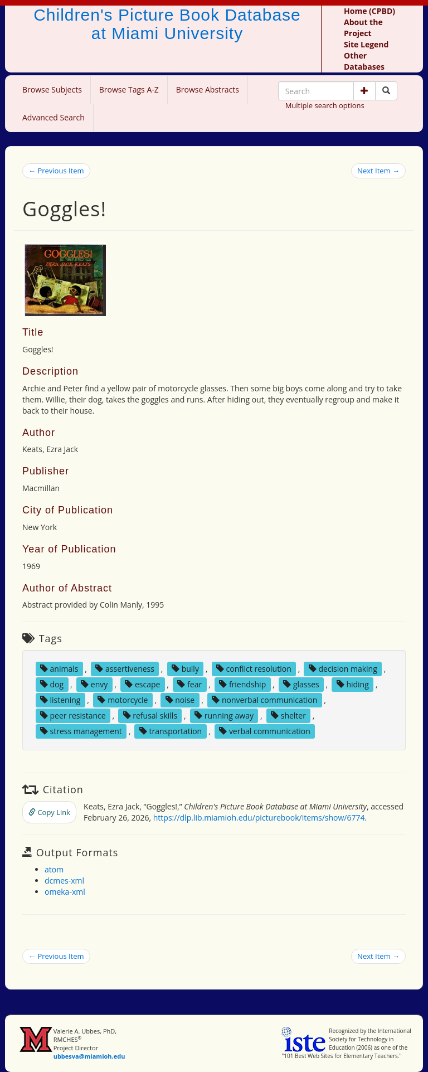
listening (60, 700)
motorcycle (123, 700)
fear (189, 684)
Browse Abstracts (207, 89)
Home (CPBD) (369, 11)
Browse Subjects (52, 89)
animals (59, 668)
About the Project (363, 27)
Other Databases (364, 61)
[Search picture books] (386, 90)
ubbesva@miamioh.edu (89, 1056)
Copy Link (49, 812)
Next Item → (378, 171)
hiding (353, 684)
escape (142, 684)
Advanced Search (53, 117)
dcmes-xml (64, 880)
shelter (288, 715)
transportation (170, 731)
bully (185, 668)
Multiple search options (324, 105)
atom (54, 869)
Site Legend (366, 44)
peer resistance (73, 715)
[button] (364, 90)
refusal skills (150, 715)
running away (224, 715)
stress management (81, 731)
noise (180, 700)
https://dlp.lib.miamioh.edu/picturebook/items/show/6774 (259, 817)
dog (52, 684)
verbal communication (264, 731)
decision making (343, 668)
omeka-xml (65, 891)
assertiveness (124, 668)
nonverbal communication (264, 700)
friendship (242, 684)
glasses (301, 684)
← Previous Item (56, 171)
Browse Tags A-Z (129, 89)
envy (94, 684)
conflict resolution (253, 668)
